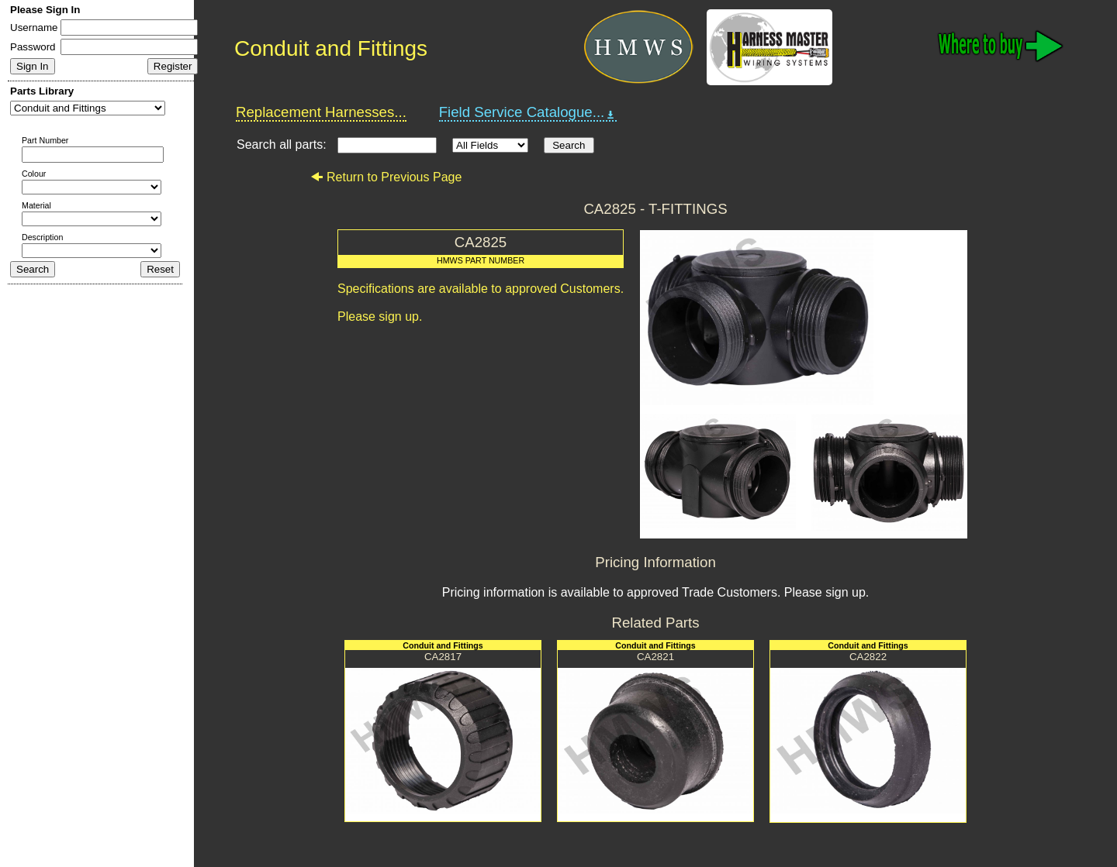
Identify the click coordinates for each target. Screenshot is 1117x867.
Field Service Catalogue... (528, 112)
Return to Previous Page (386, 177)
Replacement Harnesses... (321, 112)
